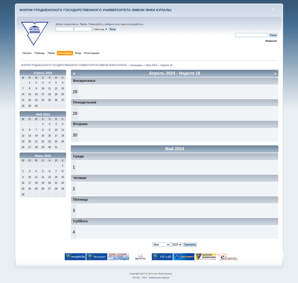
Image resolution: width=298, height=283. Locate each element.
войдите (110, 24)
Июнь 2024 (43, 155)
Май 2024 (43, 114)
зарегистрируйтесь (131, 24)
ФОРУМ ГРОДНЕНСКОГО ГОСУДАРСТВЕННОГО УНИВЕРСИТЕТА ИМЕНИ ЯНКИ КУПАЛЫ (96, 10)
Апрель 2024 (42, 73)
